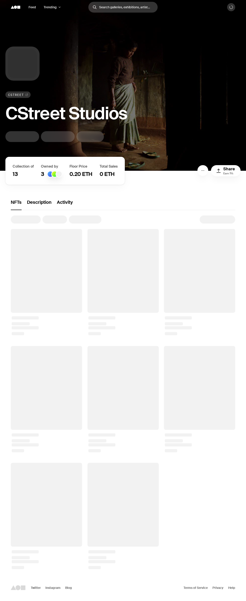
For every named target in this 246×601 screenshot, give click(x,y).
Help (231, 588)
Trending (50, 7)
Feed (32, 7)
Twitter (36, 588)
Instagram (52, 588)
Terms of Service (195, 588)
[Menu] (202, 170)
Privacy (218, 588)
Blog (68, 588)
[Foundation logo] (15, 7)
